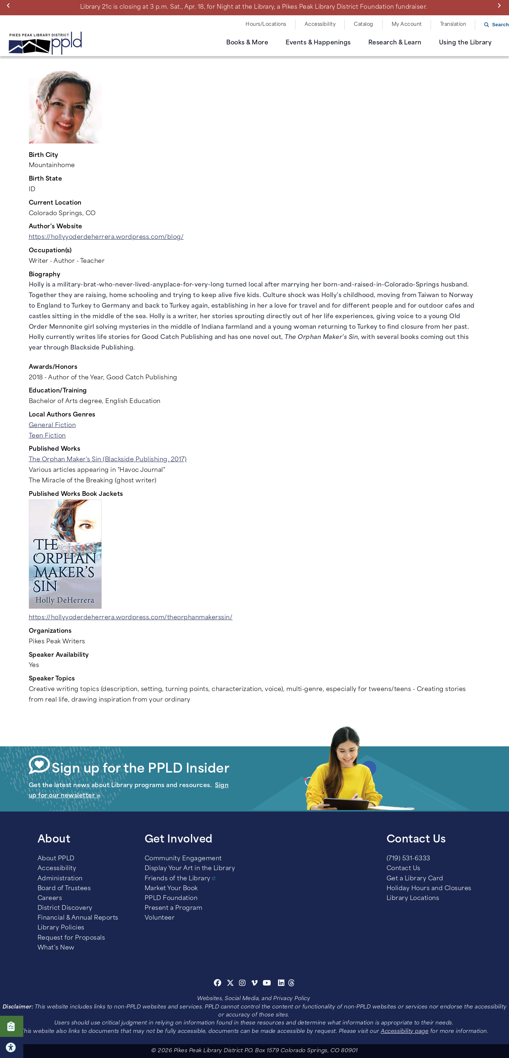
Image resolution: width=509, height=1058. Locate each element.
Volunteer (160, 918)
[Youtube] (267, 984)
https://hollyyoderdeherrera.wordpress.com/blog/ (106, 237)
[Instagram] (243, 984)
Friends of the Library (178, 879)
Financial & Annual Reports (78, 918)
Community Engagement (183, 859)
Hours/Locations (266, 24)
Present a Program (174, 908)
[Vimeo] (254, 984)
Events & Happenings (318, 43)
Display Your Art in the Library (190, 869)
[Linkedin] (281, 984)
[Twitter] (230, 984)
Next (500, 5)
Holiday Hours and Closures (429, 889)
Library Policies (61, 928)
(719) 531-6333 (408, 859)
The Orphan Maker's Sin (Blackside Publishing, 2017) (108, 460)
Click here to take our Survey (11, 1026)
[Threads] (291, 984)
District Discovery (65, 908)
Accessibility (320, 24)
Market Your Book (171, 889)
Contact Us (403, 869)
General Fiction (52, 426)
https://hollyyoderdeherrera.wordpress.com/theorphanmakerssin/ (131, 618)
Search (500, 24)
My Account (407, 24)
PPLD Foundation (171, 898)
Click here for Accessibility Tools (11, 1047)
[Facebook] (218, 984)
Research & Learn (395, 43)
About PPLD (56, 859)
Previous (10, 5)
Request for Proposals (71, 938)
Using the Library (465, 43)
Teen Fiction (47, 436)
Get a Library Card (415, 879)
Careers (50, 898)
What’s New (56, 948)
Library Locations (413, 898)
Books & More (247, 43)
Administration (60, 879)
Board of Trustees (64, 889)
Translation (453, 24)
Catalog (363, 24)
